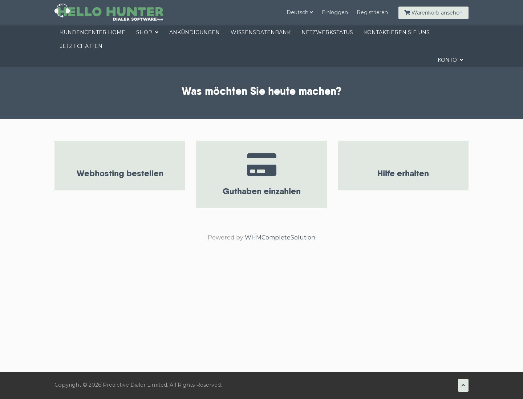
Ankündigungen (194, 32)
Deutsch (300, 12)
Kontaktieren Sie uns (397, 32)
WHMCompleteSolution (280, 237)
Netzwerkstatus (327, 32)
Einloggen (335, 12)
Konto (450, 60)
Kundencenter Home (92, 32)
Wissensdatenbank (261, 32)
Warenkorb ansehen (433, 12)
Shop (147, 32)
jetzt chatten (81, 46)
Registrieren (372, 12)
